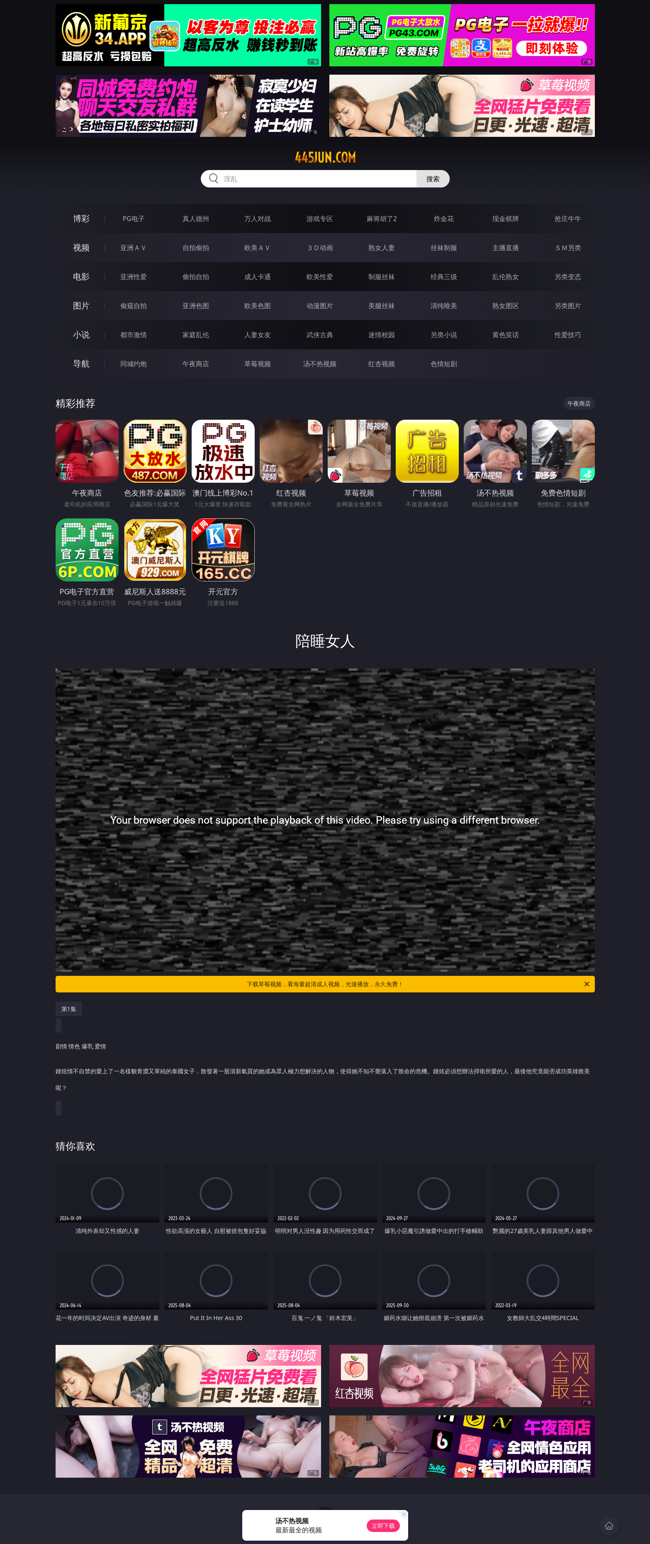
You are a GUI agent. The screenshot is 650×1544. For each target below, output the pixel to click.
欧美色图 (257, 305)
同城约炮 (133, 363)
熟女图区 (505, 305)
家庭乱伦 (196, 334)
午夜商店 (196, 363)
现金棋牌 (505, 218)
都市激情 (133, 334)
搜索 (433, 178)
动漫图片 (320, 305)
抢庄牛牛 (568, 218)
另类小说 (444, 334)
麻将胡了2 (382, 218)
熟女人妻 (381, 247)
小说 (81, 334)
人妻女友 (257, 334)
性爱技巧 (568, 334)
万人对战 (257, 218)
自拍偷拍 (196, 247)
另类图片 (568, 305)
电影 (81, 276)
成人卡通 (257, 276)
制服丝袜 (381, 276)
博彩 (81, 218)
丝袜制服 (444, 247)
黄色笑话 (505, 334)
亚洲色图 (196, 305)
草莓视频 (257, 363)
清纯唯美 (444, 305)
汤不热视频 (319, 363)
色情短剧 (444, 363)
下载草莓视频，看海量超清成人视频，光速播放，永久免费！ (419, 984)
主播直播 (505, 247)
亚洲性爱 (133, 276)
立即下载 (383, 1525)
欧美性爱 (320, 276)
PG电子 (134, 218)
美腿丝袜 (381, 305)
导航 (81, 363)
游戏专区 (320, 218)
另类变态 (568, 276)
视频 (81, 247)
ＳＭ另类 (568, 247)
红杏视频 (381, 363)
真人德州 (196, 218)
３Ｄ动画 (320, 247)
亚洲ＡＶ (133, 247)
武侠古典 (320, 334)
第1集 (68, 1009)
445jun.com (325, 157)
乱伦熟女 (505, 276)
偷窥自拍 (133, 305)
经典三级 (444, 276)
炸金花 (444, 218)
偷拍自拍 (196, 276)
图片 (81, 305)
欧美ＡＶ (257, 247)
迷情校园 (381, 334)
